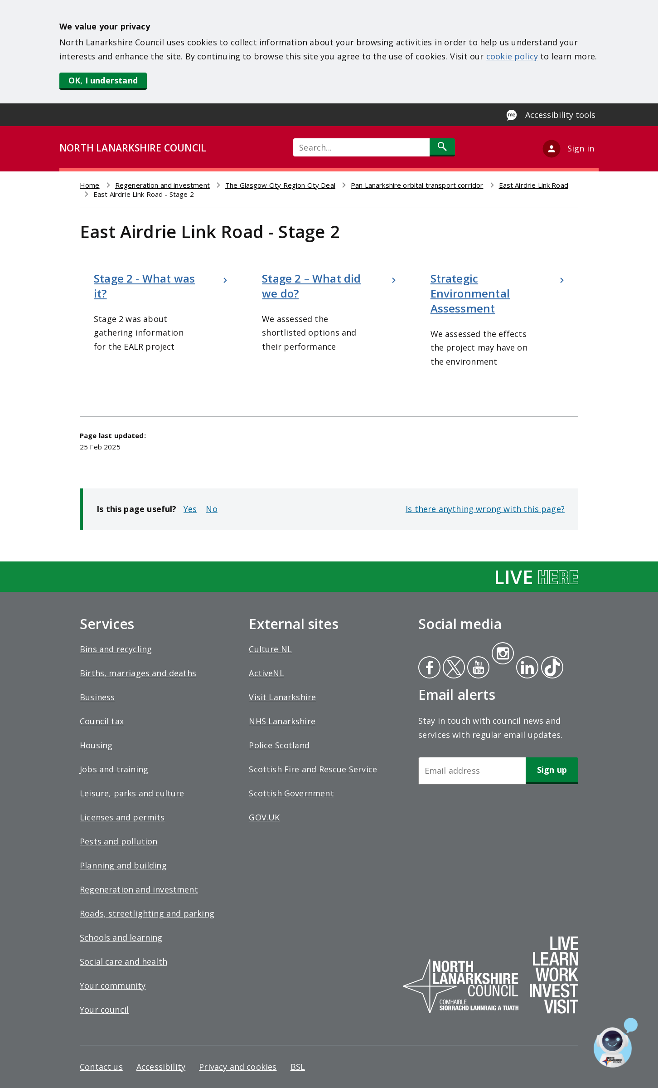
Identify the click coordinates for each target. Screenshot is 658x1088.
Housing (96, 745)
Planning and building (123, 865)
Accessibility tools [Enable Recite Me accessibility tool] (560, 114)
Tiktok (550, 668)
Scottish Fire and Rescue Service (313, 769)
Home (90, 185)
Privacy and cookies (237, 1066)
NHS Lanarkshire (282, 721)
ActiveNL (266, 673)
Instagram (503, 654)
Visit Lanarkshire (282, 697)
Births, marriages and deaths (138, 673)
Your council (104, 1009)
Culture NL (270, 649)
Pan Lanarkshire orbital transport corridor (417, 185)
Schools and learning (121, 937)
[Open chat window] (616, 1043)
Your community (113, 985)
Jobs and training (114, 769)
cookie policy (512, 56)
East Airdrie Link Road (533, 185)
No (211, 508)
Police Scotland (279, 745)
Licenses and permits (122, 817)
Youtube (477, 668)
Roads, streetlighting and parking (147, 913)
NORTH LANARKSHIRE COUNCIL (132, 147)
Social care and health (123, 961)
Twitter (453, 668)
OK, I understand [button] (103, 80)
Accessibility (160, 1066)
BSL (297, 1066)
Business (97, 697)
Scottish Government (291, 793)
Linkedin (525, 668)
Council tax (102, 721)
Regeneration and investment (162, 185)
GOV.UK (264, 817)
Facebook (429, 668)
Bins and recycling (116, 649)
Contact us (101, 1066)
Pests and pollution (118, 841)
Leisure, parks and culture (132, 793)
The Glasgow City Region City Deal (280, 185)
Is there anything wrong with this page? (485, 508)
